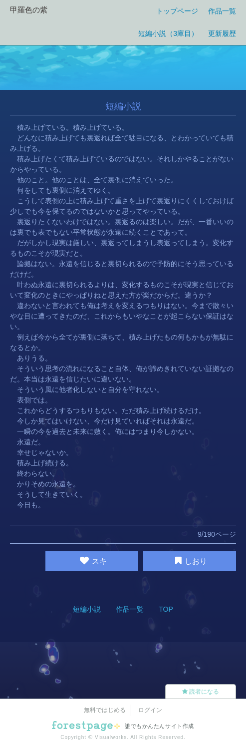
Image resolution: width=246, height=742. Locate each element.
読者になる (200, 691)
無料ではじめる (105, 710)
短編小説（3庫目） (168, 33)
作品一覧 (222, 11)
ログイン (150, 710)
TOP (166, 609)
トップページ (177, 11)
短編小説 (87, 609)
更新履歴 (222, 33)
